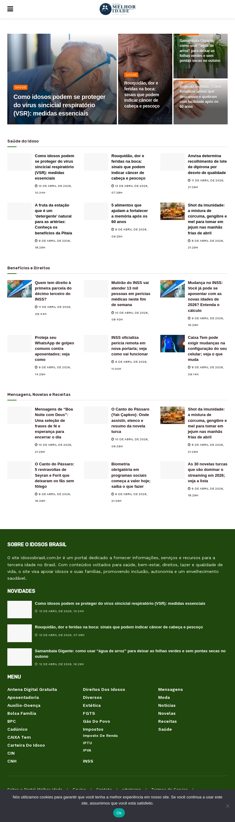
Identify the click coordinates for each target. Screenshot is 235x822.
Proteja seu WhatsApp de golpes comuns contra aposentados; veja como (54, 348)
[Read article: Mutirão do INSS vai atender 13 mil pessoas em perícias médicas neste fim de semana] (96, 288)
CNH (12, 761)
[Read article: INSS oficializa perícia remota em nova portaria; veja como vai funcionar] (96, 343)
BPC (11, 721)
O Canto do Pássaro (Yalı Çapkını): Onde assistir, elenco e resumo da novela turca (130, 420)
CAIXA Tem (19, 737)
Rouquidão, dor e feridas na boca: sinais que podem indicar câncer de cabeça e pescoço (128, 166)
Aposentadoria (23, 697)
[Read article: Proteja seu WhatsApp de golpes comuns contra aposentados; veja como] (19, 343)
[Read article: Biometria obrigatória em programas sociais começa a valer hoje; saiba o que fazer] (96, 470)
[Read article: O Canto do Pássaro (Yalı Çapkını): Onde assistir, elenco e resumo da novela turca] (96, 415)
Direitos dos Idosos (104, 689)
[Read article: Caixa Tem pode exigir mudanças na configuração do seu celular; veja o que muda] (172, 343)
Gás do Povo (96, 721)
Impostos (93, 729)
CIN (11, 753)
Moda (164, 697)
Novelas (167, 713)
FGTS (89, 713)
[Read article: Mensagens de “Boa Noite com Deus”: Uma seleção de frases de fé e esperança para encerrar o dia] (19, 415)
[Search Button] (225, 9)
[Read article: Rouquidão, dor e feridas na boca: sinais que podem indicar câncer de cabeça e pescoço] (96, 162)
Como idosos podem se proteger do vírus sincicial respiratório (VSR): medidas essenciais (54, 166)
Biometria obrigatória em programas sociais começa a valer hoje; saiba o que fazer (131, 475)
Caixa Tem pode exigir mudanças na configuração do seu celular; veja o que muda (207, 348)
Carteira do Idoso (26, 745)
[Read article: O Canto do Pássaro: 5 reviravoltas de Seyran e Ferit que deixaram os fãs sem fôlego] (19, 470)
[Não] (227, 806)
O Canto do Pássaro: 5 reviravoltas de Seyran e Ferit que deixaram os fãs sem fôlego (54, 475)
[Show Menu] (10, 9)
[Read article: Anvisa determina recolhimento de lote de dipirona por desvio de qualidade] (172, 162)
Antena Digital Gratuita (32, 689)
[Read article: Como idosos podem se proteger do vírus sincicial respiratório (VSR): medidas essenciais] (19, 162)
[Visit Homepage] (117, 9)
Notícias (167, 705)
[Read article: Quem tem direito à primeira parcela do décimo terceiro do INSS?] (19, 288)
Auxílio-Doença (23, 705)
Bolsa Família (21, 713)
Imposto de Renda (100, 735)
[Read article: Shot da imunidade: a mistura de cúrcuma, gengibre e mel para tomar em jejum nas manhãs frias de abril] (172, 211)
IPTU (87, 743)
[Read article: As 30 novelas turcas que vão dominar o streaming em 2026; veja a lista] (172, 470)
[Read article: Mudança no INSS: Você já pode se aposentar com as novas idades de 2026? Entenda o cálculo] (172, 288)
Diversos (92, 697)
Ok (118, 813)
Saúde (20, 87)
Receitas (167, 721)
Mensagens (170, 689)
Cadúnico (17, 729)
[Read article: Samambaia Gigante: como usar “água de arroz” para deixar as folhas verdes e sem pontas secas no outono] (19, 657)
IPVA (87, 750)
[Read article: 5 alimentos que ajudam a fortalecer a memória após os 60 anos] (96, 211)
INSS (88, 761)
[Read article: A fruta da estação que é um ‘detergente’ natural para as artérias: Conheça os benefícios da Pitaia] (19, 211)
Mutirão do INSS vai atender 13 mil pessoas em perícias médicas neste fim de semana (130, 293)
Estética (92, 705)
